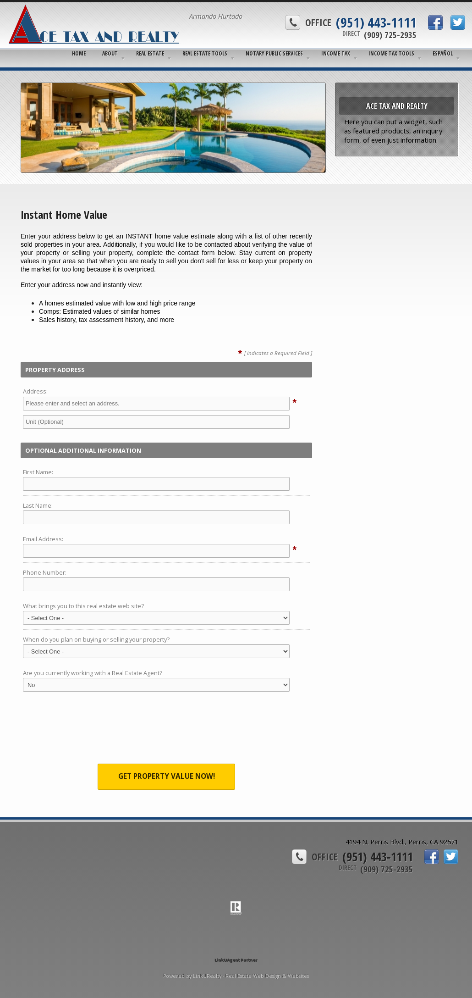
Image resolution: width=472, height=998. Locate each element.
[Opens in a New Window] (236, 947)
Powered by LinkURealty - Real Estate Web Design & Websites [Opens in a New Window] (236, 976)
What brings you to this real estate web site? (83, 606)
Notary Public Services (274, 53)
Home (79, 53)
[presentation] (166, 730)
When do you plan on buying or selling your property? (96, 639)
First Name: (38, 472)
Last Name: (38, 505)
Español (443, 53)
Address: (35, 391)
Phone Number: (44, 572)
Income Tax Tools (391, 53)
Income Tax (335, 53)
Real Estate (150, 53)
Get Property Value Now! (166, 776)
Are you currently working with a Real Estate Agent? (92, 673)
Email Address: (43, 539)
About (110, 53)
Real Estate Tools (204, 53)
